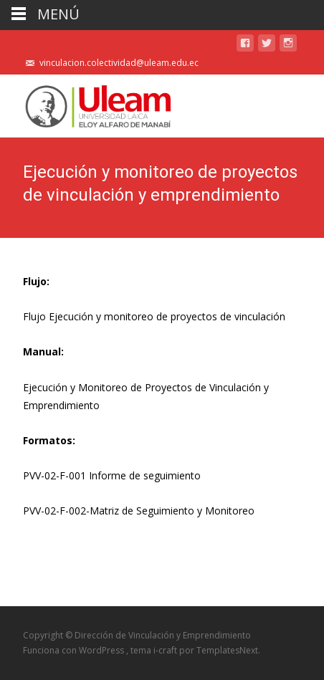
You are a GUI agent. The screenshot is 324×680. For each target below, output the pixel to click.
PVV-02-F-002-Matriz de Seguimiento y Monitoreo (138, 510)
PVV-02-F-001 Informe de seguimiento (112, 475)
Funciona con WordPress (74, 650)
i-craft (166, 650)
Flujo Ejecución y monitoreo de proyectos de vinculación (154, 316)
